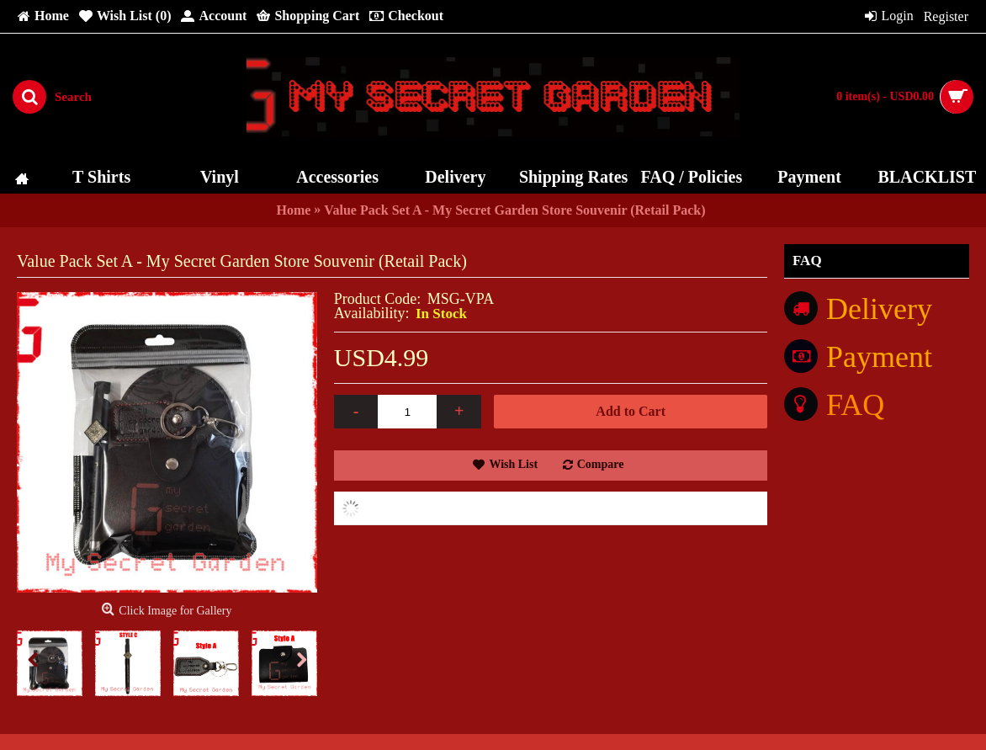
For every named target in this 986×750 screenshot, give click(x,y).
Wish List (513, 464)
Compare (600, 464)
